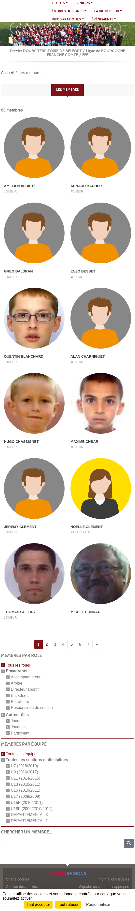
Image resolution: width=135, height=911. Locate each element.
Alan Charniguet (87, 356)
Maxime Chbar (84, 442)
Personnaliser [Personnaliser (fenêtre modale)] (98, 904)
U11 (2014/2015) (25, 778)
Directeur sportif (25, 689)
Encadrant (20, 695)
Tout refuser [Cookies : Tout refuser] (68, 904)
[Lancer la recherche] (129, 843)
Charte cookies (17, 879)
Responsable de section (32, 707)
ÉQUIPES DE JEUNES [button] (67, 11)
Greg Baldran (18, 271)
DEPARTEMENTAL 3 (29, 815)
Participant (20, 733)
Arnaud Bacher (86, 186)
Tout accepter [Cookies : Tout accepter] (38, 904)
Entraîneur (20, 701)
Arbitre (16, 683)
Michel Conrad (85, 612)
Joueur (17, 721)
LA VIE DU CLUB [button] (106, 11)
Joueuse (18, 727)
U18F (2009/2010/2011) (32, 808)
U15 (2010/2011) (25, 790)
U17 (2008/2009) (25, 796)
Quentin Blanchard (23, 356)
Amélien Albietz (20, 186)
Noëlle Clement (86, 527)
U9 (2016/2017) (24, 772)
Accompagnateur (25, 677)
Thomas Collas (19, 612)
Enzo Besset (82, 271)
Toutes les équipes (22, 754)
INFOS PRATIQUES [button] (66, 19)
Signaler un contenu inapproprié (104, 887)
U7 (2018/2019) (24, 766)
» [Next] (96, 644)
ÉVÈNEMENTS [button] (102, 19)
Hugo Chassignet (21, 442)
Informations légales (113, 879)
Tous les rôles (18, 665)
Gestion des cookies (22, 887)
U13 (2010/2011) (25, 784)
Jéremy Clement (20, 527)
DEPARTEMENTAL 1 (29, 821)
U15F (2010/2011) (27, 802)
